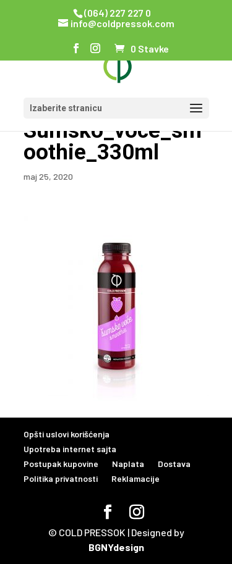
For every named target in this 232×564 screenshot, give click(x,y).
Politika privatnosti (61, 478)
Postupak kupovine (61, 463)
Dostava (174, 463)
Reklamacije (135, 478)
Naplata (128, 463)
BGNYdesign (116, 547)
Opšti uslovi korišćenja (67, 434)
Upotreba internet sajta (70, 449)
